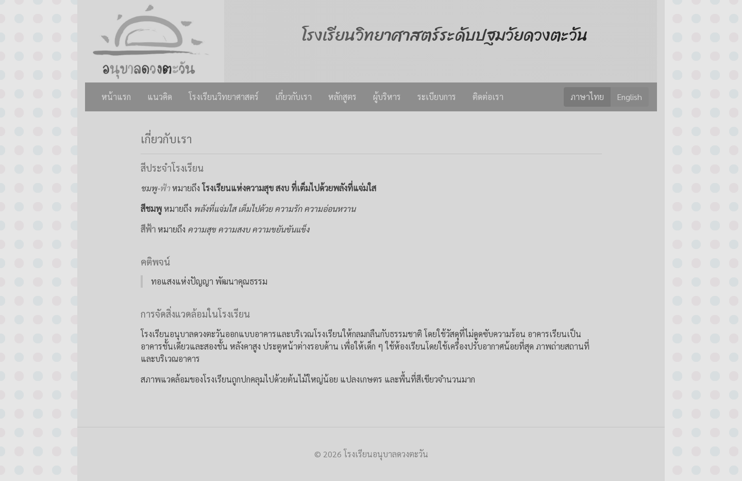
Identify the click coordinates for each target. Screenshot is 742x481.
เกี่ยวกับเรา (293, 96)
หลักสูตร (342, 96)
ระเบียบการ (436, 96)
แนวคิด (159, 96)
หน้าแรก (116, 96)
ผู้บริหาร (387, 96)
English (629, 96)
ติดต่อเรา (488, 96)
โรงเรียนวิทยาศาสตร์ (224, 96)
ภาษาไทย (587, 96)
